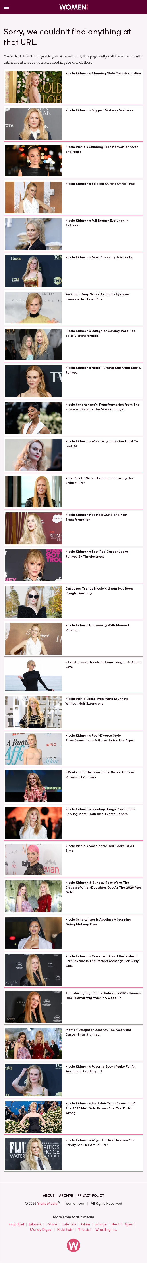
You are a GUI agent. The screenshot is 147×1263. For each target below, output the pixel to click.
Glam (85, 1224)
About (49, 1195)
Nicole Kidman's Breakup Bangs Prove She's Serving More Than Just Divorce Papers (100, 811)
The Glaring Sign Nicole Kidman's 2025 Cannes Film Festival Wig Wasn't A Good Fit (103, 995)
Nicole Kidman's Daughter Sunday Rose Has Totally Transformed (100, 333)
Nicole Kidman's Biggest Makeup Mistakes (99, 110)
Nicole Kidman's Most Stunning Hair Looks (98, 257)
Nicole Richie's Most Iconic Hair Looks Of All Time (99, 848)
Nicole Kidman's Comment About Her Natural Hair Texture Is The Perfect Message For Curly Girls (102, 961)
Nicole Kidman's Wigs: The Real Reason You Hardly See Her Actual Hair (99, 1142)
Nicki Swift (65, 1230)
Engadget (16, 1224)
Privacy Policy (90, 1195)
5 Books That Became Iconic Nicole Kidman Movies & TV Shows (99, 774)
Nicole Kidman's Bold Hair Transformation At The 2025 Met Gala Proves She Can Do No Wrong (101, 1108)
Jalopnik (35, 1224)
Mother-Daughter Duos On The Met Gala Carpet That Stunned (98, 1032)
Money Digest (41, 1230)
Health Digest (122, 1224)
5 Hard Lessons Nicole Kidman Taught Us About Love (103, 664)
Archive (66, 1195)
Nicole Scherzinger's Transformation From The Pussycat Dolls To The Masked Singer (102, 407)
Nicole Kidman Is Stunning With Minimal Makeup (97, 627)
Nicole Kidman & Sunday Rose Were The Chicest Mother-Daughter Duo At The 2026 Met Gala (103, 887)
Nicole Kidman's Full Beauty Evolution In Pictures (96, 223)
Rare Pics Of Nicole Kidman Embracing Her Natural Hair (99, 480)
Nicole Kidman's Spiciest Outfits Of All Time (100, 184)
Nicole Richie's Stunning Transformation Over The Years (101, 149)
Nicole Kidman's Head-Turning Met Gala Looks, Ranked (103, 370)
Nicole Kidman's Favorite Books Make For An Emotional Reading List (100, 1068)
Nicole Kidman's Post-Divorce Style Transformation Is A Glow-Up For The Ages (99, 738)
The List (84, 1230)
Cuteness (69, 1224)
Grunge (101, 1224)
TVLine (51, 1224)
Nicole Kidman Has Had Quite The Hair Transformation (96, 517)
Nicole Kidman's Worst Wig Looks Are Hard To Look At (101, 443)
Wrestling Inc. (106, 1230)
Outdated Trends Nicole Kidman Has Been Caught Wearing (99, 590)
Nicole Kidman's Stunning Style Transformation (103, 73)
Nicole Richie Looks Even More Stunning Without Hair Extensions (96, 701)
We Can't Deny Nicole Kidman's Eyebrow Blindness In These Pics (97, 296)
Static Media (47, 1203)
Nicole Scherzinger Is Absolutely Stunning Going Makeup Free (98, 921)
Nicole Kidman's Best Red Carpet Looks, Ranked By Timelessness (97, 554)
